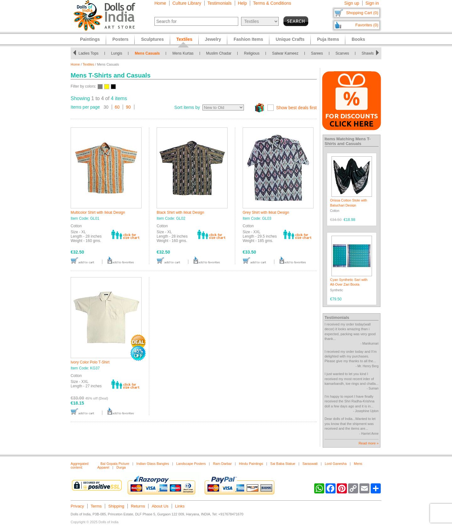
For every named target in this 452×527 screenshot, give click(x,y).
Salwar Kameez (287, 53)
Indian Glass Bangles (153, 463)
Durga (121, 467)
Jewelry (213, 39)
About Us (160, 506)
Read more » (368, 443)
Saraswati (309, 463)
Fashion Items (248, 39)
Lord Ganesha (336, 463)
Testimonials (219, 3)
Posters (120, 39)
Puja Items (328, 39)
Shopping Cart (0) (362, 12)
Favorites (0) (366, 25)
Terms (96, 506)
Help (242, 3)
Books (358, 39)
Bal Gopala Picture (114, 463)
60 (117, 107)
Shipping (116, 506)
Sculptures (152, 39)
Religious (253, 53)
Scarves (344, 53)
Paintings (90, 39)
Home (160, 3)
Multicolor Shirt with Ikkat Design (98, 212)
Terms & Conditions (272, 3)
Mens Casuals (149, 53)
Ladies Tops (90, 53)
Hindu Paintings (251, 463)
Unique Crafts (290, 39)
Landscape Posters (191, 463)
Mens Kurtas (184, 53)
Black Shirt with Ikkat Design (180, 212)
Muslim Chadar (220, 53)
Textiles (88, 64)
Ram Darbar (222, 463)
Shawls (369, 53)
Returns (138, 506)
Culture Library (186, 3)
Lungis (118, 53)
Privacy (77, 506)
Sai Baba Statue (282, 463)
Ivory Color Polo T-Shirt (90, 362)
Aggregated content (80, 465)
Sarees (319, 53)
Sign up (351, 3)
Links (180, 506)
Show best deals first (296, 107)
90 (128, 107)
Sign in (372, 3)
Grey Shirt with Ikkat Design (266, 212)
